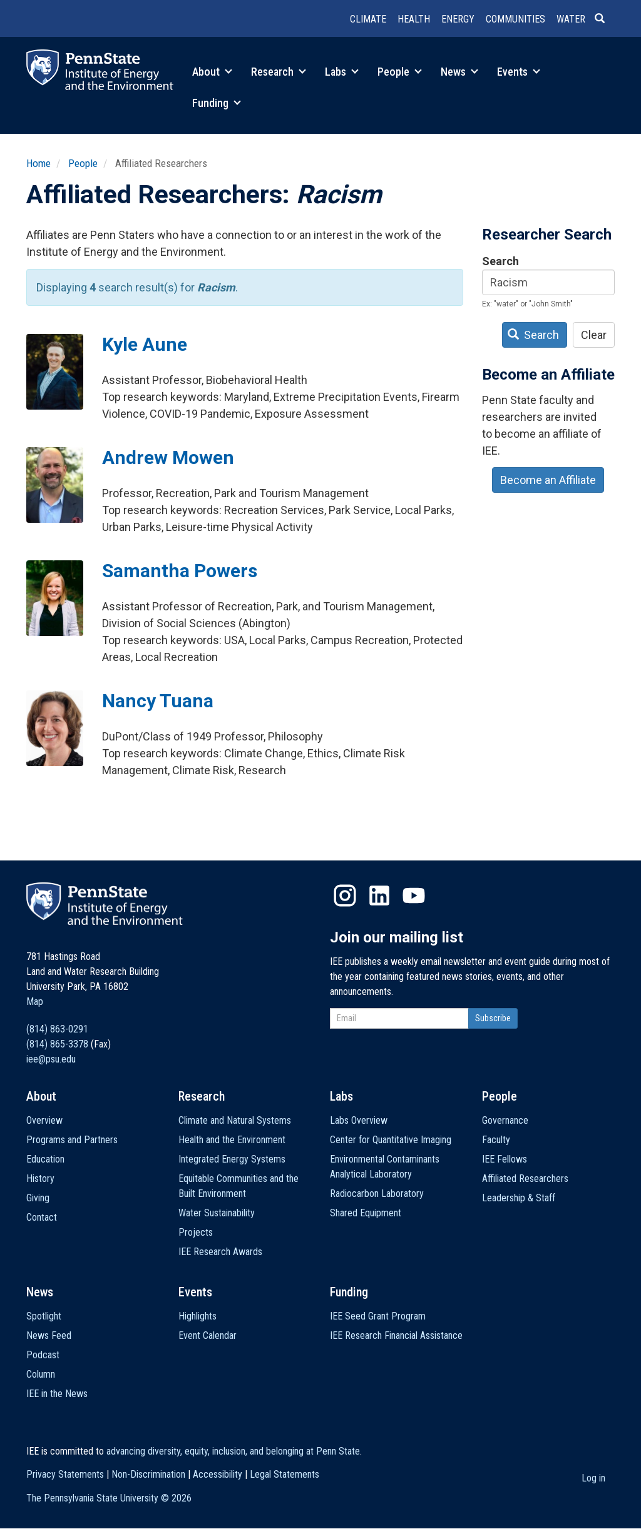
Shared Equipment (365, 1213)
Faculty (496, 1140)
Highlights (197, 1316)
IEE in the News (57, 1394)
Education (45, 1159)
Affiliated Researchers (525, 1178)
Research (278, 71)
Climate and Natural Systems (234, 1120)
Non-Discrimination (148, 1474)
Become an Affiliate (548, 480)
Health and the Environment (231, 1140)
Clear (594, 334)
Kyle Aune (144, 344)
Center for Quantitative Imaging (390, 1140)
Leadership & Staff (518, 1198)
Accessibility (217, 1474)
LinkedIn (379, 895)
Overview (44, 1120)
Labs (342, 71)
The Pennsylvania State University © (109, 1498)
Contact (41, 1217)
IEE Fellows (504, 1159)
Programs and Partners (72, 1140)
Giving (37, 1198)
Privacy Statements (65, 1474)
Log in (593, 1478)
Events (518, 71)
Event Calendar (207, 1335)
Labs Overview (358, 1120)
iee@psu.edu (51, 1059)
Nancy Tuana (157, 701)
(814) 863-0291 (57, 1029)
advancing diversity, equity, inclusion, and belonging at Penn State (233, 1451)
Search (500, 261)
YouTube (414, 895)
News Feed (48, 1335)
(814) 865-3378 (57, 1044)
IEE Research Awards (220, 1252)
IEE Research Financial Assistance (396, 1335)
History (40, 1178)
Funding (216, 102)
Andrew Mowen (168, 457)
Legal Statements (284, 1474)
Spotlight (43, 1316)
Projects (195, 1232)
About (212, 71)
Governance (505, 1120)
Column (40, 1374)
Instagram (345, 895)
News (459, 71)
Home (38, 163)
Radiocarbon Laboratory (377, 1193)
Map (34, 1001)
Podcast (42, 1355)
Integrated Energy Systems (231, 1159)
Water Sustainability (216, 1213)
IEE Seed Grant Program (378, 1316)
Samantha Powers (179, 571)
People (399, 71)
